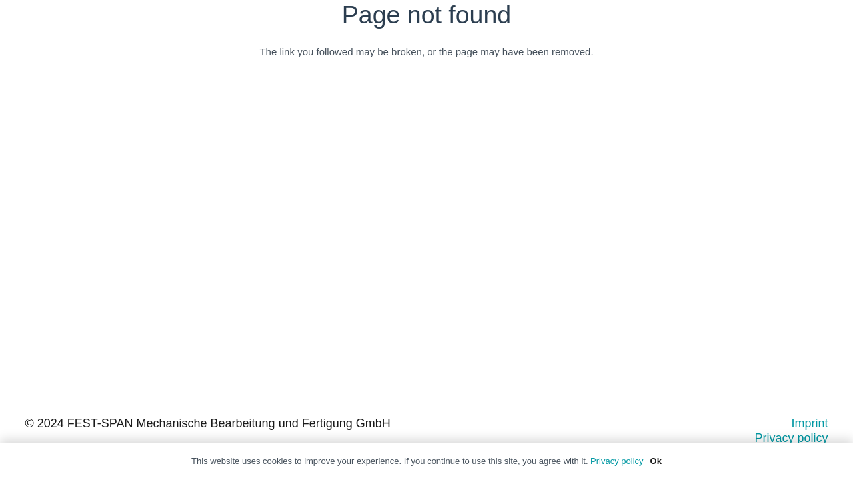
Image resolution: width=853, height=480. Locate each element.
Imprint (809, 423)
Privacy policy (791, 438)
